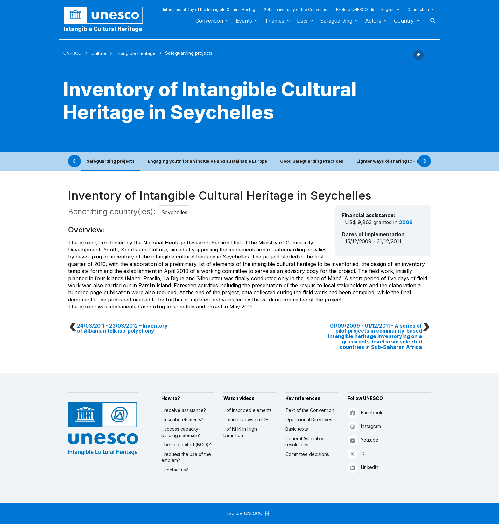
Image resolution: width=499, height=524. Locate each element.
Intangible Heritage (136, 53)
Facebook (365, 413)
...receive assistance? (183, 410)
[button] (418, 58)
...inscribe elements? (182, 419)
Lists (302, 21)
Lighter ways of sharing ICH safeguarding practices (411, 161)
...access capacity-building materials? (180, 432)
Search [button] (430, 21)
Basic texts (296, 429)
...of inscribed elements (247, 410)
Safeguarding (336, 21)
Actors (373, 21)
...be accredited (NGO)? (186, 444)
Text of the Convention (309, 410)
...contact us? (174, 469)
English (388, 9)
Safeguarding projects (111, 161)
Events (244, 21)
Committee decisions (307, 454)
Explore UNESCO (355, 9)
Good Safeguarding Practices (311, 161)
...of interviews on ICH (246, 419)
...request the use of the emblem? (186, 457)
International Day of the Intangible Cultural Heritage (210, 9)
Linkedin (363, 467)
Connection (418, 9)
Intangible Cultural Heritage (103, 28)
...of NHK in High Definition (240, 432)
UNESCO (72, 53)
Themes (274, 21)
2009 (406, 222)
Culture (98, 53)
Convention (209, 21)
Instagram (364, 426)
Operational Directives (308, 419)
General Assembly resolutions (304, 442)
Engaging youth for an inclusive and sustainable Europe (207, 161)
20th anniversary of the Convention (297, 9)
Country (404, 21)
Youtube (363, 440)
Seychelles (174, 212)
